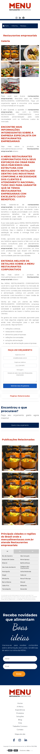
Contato (20, 730)
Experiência (20, 710)
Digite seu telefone (20, 362)
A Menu (20, 707)
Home (20, 703)
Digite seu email (20, 354)
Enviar (19, 674)
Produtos (20, 713)
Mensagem (20, 370)
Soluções (20, 716)
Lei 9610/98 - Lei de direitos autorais (26, 599)
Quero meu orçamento (20, 425)
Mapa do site (20, 734)
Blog (20, 720)
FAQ (20, 723)
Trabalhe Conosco (20, 726)
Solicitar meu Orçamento (20, 386)
